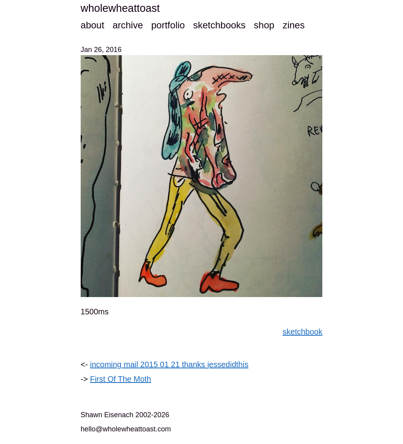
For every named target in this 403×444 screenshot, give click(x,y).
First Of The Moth (120, 379)
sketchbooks (219, 25)
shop (264, 25)
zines (294, 25)
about (92, 25)
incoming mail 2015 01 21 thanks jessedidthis (169, 364)
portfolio (168, 25)
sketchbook (302, 331)
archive (128, 25)
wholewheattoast (120, 8)
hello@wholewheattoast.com (126, 429)
